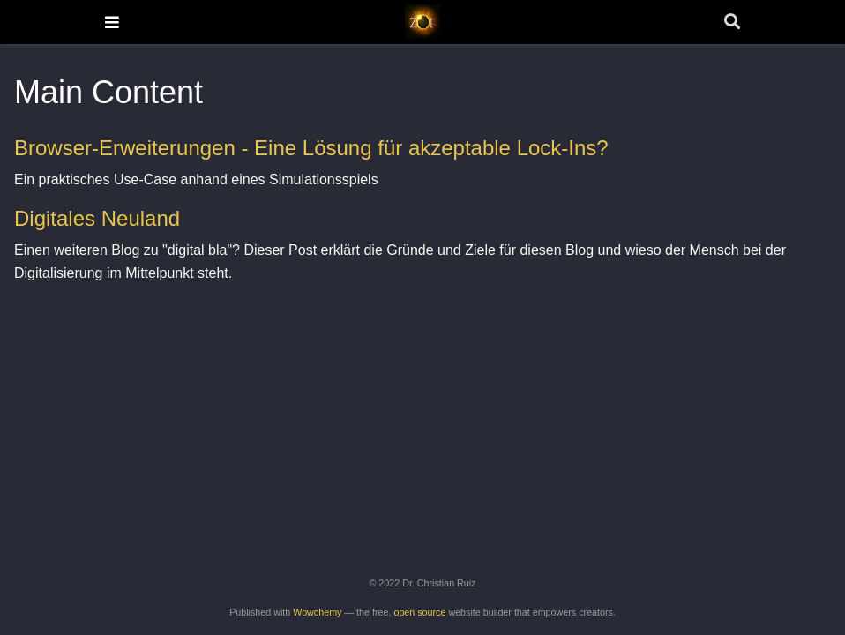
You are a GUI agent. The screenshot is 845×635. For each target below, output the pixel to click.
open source (419, 612)
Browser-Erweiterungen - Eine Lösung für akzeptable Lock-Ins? (311, 148)
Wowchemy (317, 612)
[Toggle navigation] (112, 22)
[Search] (732, 22)
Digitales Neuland (97, 218)
